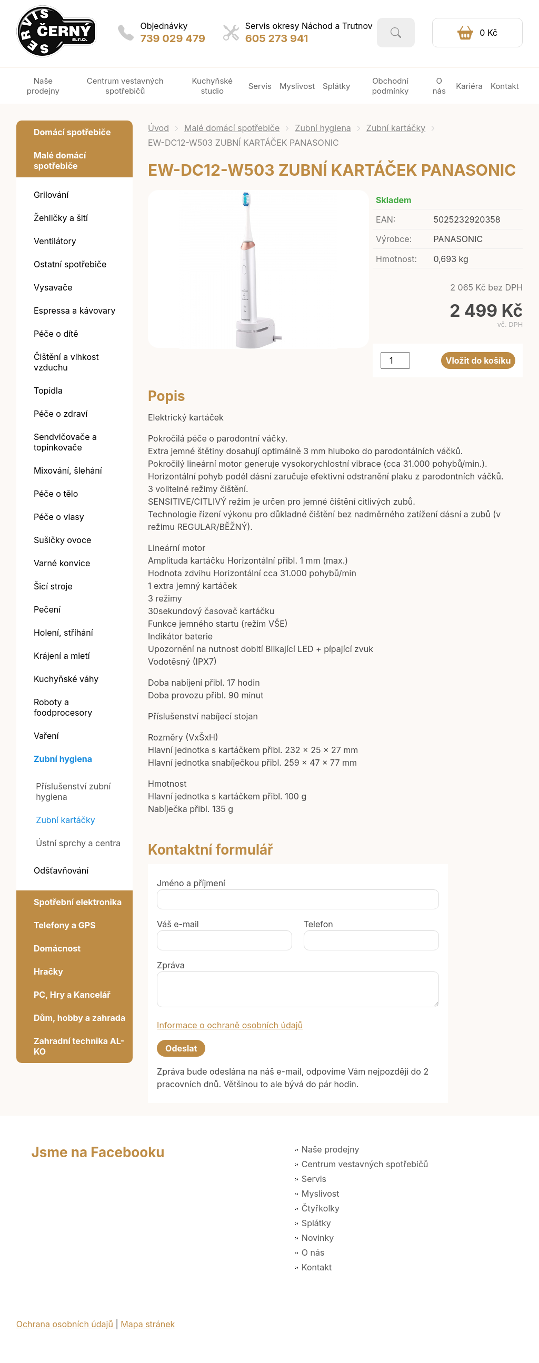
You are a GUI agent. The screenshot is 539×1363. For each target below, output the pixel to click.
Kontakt (317, 1267)
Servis (314, 1179)
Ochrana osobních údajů (66, 1324)
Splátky (316, 1223)
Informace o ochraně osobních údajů (230, 1025)
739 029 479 (172, 38)
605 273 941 (276, 38)
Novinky (318, 1237)
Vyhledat (395, 32)
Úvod (158, 128)
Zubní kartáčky (395, 128)
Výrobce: (394, 239)
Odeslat (181, 1048)
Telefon (318, 924)
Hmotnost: (396, 259)
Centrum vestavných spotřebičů (365, 1164)
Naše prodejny (331, 1149)
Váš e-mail (178, 924)
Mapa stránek (148, 1324)
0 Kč (488, 32)
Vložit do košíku (478, 360)
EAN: (385, 219)
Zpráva (171, 965)
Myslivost (321, 1193)
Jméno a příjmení (191, 883)
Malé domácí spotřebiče (232, 128)
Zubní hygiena (323, 128)
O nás (313, 1252)
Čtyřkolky (321, 1208)
